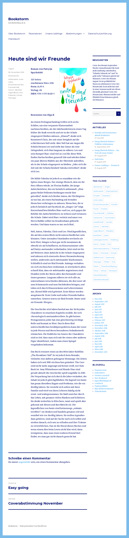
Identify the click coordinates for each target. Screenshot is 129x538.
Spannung (110, 257)
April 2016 (99, 347)
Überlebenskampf (100, 279)
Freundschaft (13, 87)
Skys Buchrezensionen (104, 389)
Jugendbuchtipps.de (103, 381)
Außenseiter (13, 79)
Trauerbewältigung (109, 266)
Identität (18, 90)
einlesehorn (100, 373)
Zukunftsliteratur (100, 275)
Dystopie (106, 196)
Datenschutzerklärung (100, 33)
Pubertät (12, 95)
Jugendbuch (13, 93)
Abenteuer (97, 187)
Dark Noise (99, 159)
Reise (95, 253)
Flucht (96, 209)
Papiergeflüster (101, 386)
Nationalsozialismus (101, 249)
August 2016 (99, 336)
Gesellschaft (98, 222)
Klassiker (110, 231)
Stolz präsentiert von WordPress (33, 526)
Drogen (96, 196)
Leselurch (99, 383)
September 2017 (101, 302)
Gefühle (110, 213)
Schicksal (104, 253)
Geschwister (110, 218)
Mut (21, 93)
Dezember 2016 (101, 325)
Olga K (11, 69)
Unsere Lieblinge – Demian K (107, 165)
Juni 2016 (98, 341)
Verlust (103, 271)
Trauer (96, 266)
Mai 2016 (98, 344)
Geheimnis (97, 218)
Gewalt (109, 222)
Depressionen (112, 191)
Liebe (106, 235)
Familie (114, 204)
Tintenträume (100, 391)
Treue (95, 271)
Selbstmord (98, 257)
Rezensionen (35, 33)
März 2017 (99, 317)
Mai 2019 (98, 299)
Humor (11, 90)
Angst (107, 187)
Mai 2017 (98, 312)
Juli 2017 (98, 307)
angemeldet (24, 462)
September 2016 (101, 333)
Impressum (14, 39)
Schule (19, 95)
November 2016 (101, 328)
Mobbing (114, 240)
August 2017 (99, 304)
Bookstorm (18, 19)
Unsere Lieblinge (53, 33)
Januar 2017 (99, 323)
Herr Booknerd (101, 378)
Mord (95, 244)
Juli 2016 (98, 339)
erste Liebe (98, 200)
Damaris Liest (100, 370)
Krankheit (97, 235)
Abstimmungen (74, 33)
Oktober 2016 (100, 331)
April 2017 (99, 315)
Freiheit (104, 209)
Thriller (106, 262)
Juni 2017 (98, 310)
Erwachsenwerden (16, 85)
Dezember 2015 (101, 352)
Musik (102, 244)
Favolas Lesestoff (102, 375)
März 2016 (99, 349)
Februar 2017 (100, 320)
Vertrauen (113, 271)
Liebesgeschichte (100, 240)
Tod (113, 262)
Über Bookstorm (16, 33)
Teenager (12, 98)
